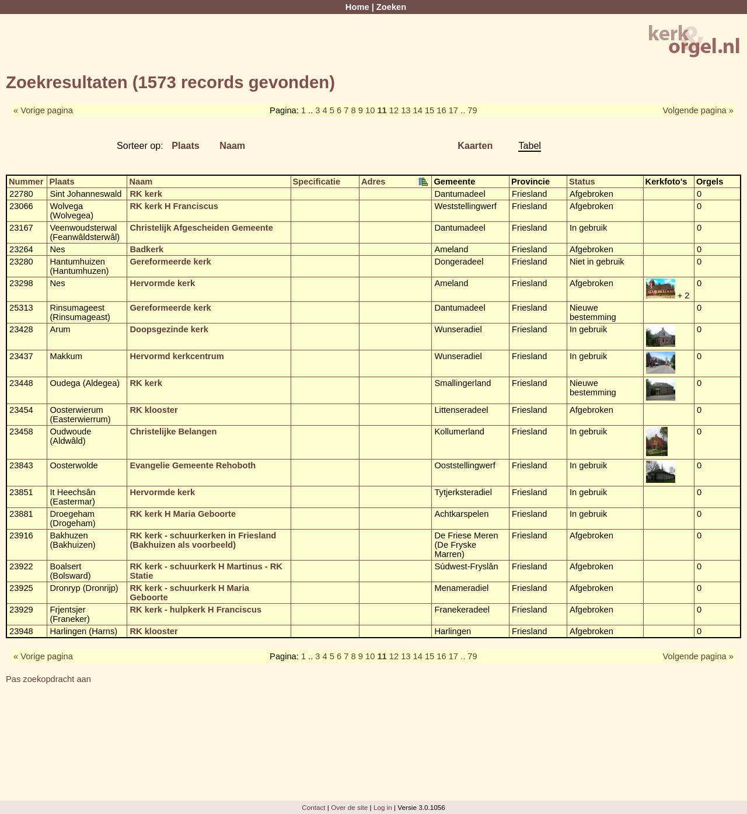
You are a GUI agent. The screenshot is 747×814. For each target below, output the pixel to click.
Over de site (349, 807)
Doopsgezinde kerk (169, 329)
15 (429, 110)
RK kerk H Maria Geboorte (183, 514)
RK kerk (146, 194)
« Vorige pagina (43, 110)
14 (418, 110)
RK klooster (153, 410)
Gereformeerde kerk (170, 261)
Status (582, 181)
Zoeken (391, 7)
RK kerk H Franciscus (174, 206)
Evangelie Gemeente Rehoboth (193, 465)
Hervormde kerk (162, 283)
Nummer (26, 181)
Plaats (186, 145)
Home (357, 7)
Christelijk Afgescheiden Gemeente (201, 227)
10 (370, 110)
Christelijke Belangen (173, 431)
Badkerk (146, 249)
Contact (313, 807)
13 (405, 110)
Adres (373, 181)
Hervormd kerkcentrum (177, 356)
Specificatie (316, 181)
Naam (232, 145)
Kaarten (475, 145)
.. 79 (468, 110)
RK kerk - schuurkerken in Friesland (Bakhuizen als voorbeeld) (203, 540)
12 (394, 110)
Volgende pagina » (698, 110)
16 (441, 110)
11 (381, 110)
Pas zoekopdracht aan (48, 679)
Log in (383, 807)
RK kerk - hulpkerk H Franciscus (195, 609)
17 (453, 110)
